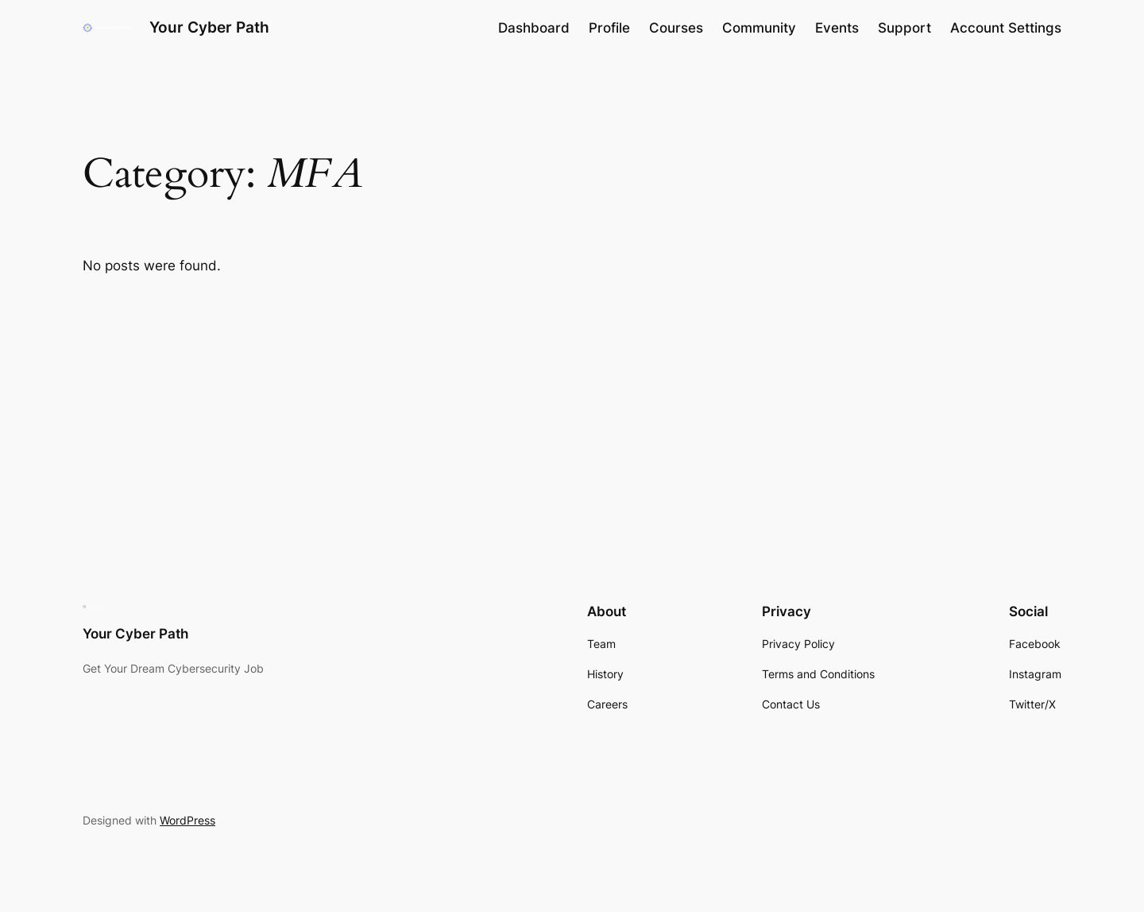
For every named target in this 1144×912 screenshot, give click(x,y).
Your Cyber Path (209, 27)
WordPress (187, 820)
